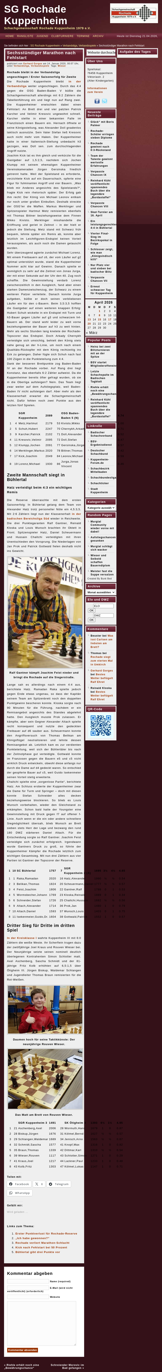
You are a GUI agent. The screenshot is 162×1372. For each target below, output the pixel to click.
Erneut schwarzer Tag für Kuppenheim (102, 290)
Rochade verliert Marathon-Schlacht (42, 1242)
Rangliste (25, 36)
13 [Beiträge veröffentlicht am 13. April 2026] (89, 319)
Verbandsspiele (87, 45)
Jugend (42, 36)
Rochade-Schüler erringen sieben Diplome (102, 134)
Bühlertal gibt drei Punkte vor (37, 1252)
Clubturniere (62, 36)
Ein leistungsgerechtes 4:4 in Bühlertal (104, 224)
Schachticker (100, 483)
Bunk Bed (106, 579)
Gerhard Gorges (32, 63)
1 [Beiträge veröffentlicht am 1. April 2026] (99, 311)
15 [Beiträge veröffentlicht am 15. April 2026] (99, 319)
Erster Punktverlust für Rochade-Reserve (46, 1233)
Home (9, 36)
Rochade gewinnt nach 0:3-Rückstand (101, 147)
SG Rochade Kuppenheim (45, 45)
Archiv (98, 36)
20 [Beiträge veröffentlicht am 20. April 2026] (89, 323)
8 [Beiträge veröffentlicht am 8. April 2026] (99, 315)
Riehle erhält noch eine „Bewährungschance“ (21, 1366)
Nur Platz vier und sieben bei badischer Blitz (101, 268)
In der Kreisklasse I (22, 938)
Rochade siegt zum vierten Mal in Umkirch (102, 661)
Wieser (62, 66)
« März (92, 332)
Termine (83, 36)
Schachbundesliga (103, 477)
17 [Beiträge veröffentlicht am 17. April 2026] (109, 319)
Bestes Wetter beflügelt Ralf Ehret (102, 678)
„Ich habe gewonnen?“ (32, 1238)
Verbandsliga (70, 45)
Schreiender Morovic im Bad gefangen (67, 1366)
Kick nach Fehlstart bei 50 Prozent (41, 1247)
